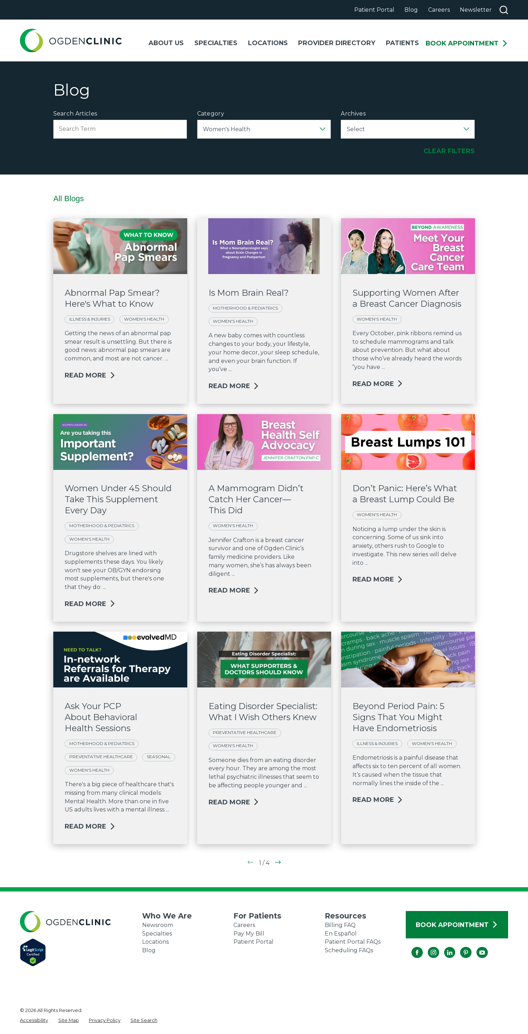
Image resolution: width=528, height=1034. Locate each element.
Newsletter (476, 9)
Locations (155, 941)
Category (211, 113)
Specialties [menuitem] (215, 43)
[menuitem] (34, 1020)
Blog (411, 9)
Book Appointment (467, 43)
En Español (341, 933)
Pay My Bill (248, 933)
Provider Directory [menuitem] (336, 43)
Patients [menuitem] (402, 43)
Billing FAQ (340, 925)
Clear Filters (449, 151)
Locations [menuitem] (268, 43)
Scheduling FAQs (349, 950)
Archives (353, 113)
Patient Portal (374, 9)
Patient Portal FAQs (353, 941)
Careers (439, 9)
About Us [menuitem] (166, 43)
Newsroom (157, 925)
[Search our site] (504, 10)
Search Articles (75, 113)
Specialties (157, 933)
